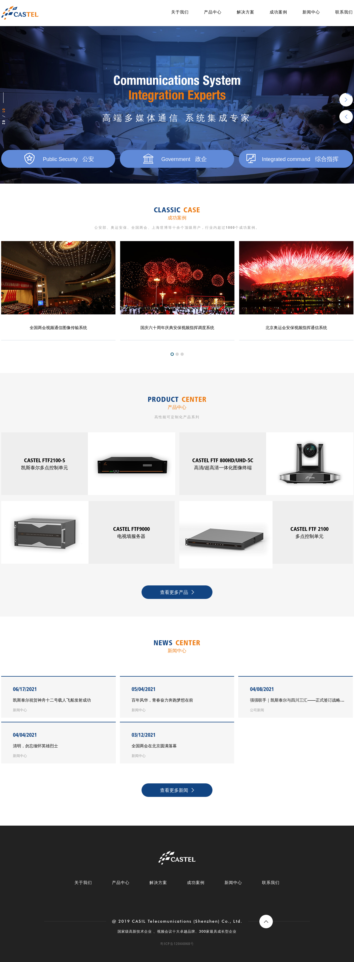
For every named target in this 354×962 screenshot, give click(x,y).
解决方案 (245, 12)
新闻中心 (311, 12)
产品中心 (213, 12)
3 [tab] (182, 354)
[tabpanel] (177, 291)
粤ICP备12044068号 (177, 943)
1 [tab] (172, 354)
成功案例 (278, 12)
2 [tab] (177, 354)
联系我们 (344, 12)
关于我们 (180, 12)
